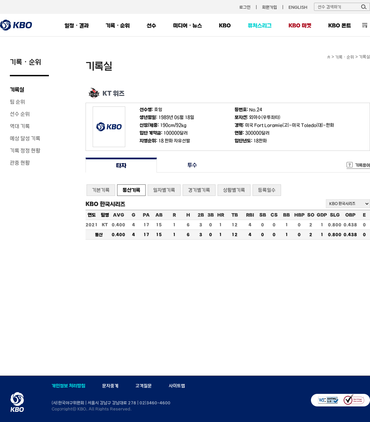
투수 (192, 165)
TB (235, 215)
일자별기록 (164, 190)
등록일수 (267, 190)
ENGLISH (298, 7)
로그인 (245, 7)
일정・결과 (76, 25)
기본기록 (101, 190)
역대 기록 (20, 126)
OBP (350, 215)
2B (201, 215)
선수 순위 (20, 114)
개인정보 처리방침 (68, 385)
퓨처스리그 (260, 25)
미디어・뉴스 (187, 25)
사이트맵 (177, 385)
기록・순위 (118, 25)
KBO (225, 25)
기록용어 (362, 165)
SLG (335, 215)
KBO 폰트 (339, 25)
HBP (299, 215)
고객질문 (143, 385)
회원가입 (269, 7)
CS (274, 215)
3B (210, 215)
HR (220, 215)
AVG (118, 215)
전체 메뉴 (364, 25)
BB (286, 215)
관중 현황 (20, 163)
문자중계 (110, 385)
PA (146, 215)
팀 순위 (17, 102)
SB (262, 215)
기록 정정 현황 (25, 150)
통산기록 (131, 190)
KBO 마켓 (300, 25)
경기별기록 (199, 190)
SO (310, 215)
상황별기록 (234, 190)
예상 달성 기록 (25, 138)
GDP (322, 215)
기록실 (17, 89)
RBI (250, 215)
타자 (121, 165)
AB (159, 215)
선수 (151, 25)
